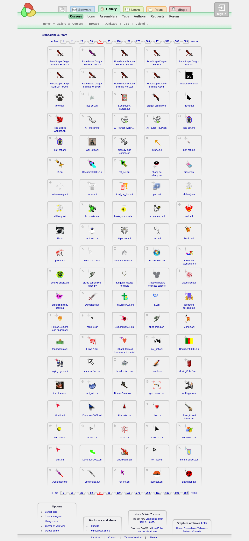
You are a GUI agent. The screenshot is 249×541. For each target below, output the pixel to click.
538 (167, 41)
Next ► (194, 41)
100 (119, 41)
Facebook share (100, 530)
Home (47, 23)
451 (158, 41)
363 (148, 41)
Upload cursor (52, 530)
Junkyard (111, 23)
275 (138, 41)
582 (177, 41)
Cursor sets (51, 512)
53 (91, 41)
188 (128, 41)
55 (109, 41)
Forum (174, 16)
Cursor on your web (55, 526)
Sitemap (154, 537)
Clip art (179, 528)
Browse (94, 23)
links (204, 523)
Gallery (61, 23)
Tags (125, 16)
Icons (91, 16)
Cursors (76, 16)
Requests (158, 16)
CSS (126, 23)
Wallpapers (202, 528)
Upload (140, 23)
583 (186, 41)
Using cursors (52, 521)
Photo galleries (189, 528)
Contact (112, 537)
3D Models (196, 531)
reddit (94, 526)
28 (81, 41)
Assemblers (108, 16)
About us (95, 537)
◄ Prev (54, 41)
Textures (186, 531)
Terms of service (132, 537)
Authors (140, 16)
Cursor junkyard (53, 516)
